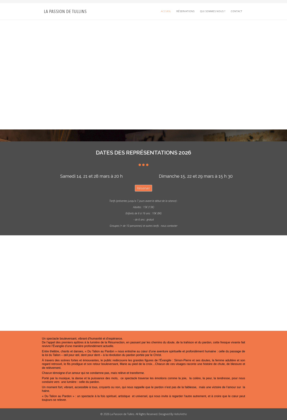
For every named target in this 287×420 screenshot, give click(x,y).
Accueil (166, 11)
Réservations (185, 11)
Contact (236, 11)
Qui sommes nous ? (212, 11)
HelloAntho (180, 414)
